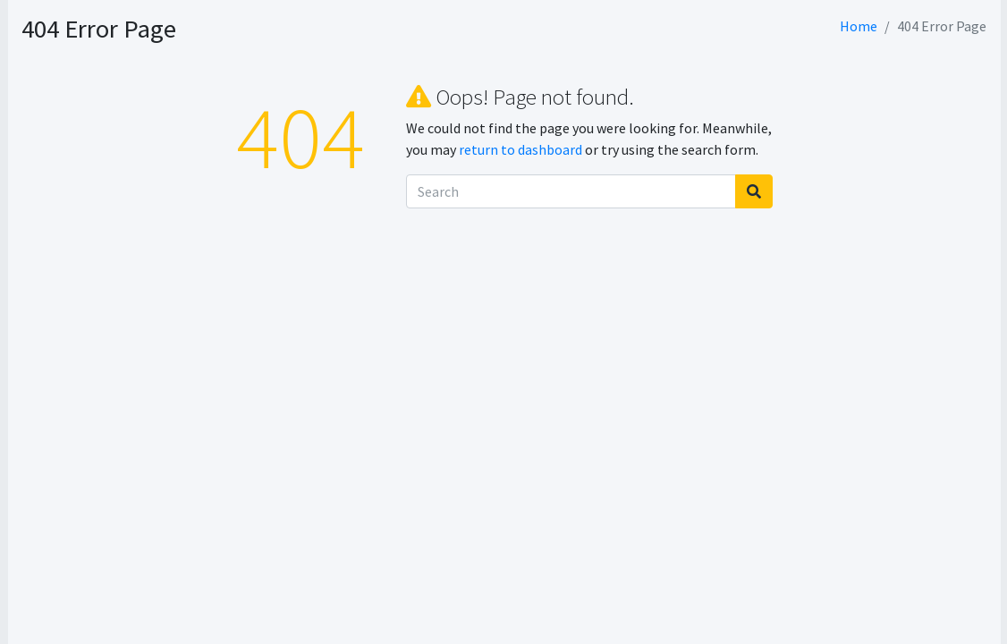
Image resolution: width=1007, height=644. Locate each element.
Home (858, 26)
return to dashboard (631, 149)
